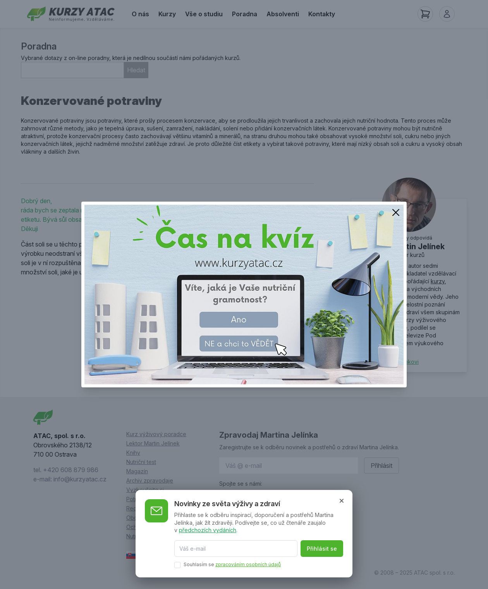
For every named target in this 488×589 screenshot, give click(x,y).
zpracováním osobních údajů (248, 564)
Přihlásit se (322, 548)
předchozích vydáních (207, 530)
